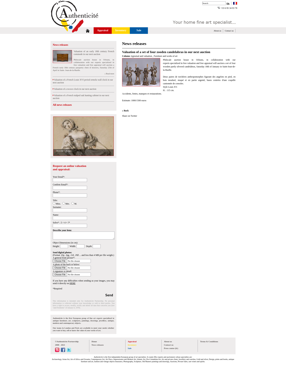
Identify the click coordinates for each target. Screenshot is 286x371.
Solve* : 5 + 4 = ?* (61, 222)
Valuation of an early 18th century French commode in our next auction (94, 52)
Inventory (120, 30)
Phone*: (56, 192)
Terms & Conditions (209, 341)
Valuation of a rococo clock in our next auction (74, 89)
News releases (60, 44)
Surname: (57, 207)
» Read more (109, 74)
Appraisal (102, 30)
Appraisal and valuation (141, 56)
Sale (139, 30)
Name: (56, 215)
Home (94, 341)
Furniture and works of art (165, 56)
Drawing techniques (63, 151)
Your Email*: (59, 177)
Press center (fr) (171, 348)
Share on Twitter (129, 116)
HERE (72, 283)
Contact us (229, 31)
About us (217, 31)
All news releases (62, 104)
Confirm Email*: (60, 184)
